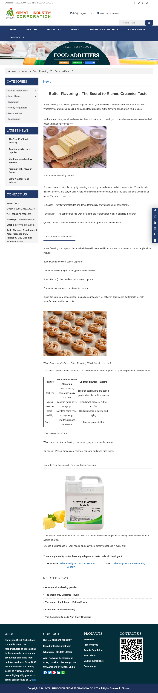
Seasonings (14, 119)
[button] (60, 29)
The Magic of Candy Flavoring (129, 563)
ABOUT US (31, 29)
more (33, 679)
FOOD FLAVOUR (136, 29)
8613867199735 (27, 219)
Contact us (17, 37)
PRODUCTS (93, 633)
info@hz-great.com (82, 13)
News (75, 29)
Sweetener (13, 102)
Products (54, 29)
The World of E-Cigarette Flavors (62, 595)
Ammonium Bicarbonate (103, 29)
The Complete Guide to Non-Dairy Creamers (68, 617)
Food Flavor (14, 96)
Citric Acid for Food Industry (60, 609)
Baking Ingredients (18, 90)
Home (13, 29)
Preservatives (15, 113)
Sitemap (126, 688)
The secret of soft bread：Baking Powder (66, 602)
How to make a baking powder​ (61, 587)
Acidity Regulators (17, 107)
